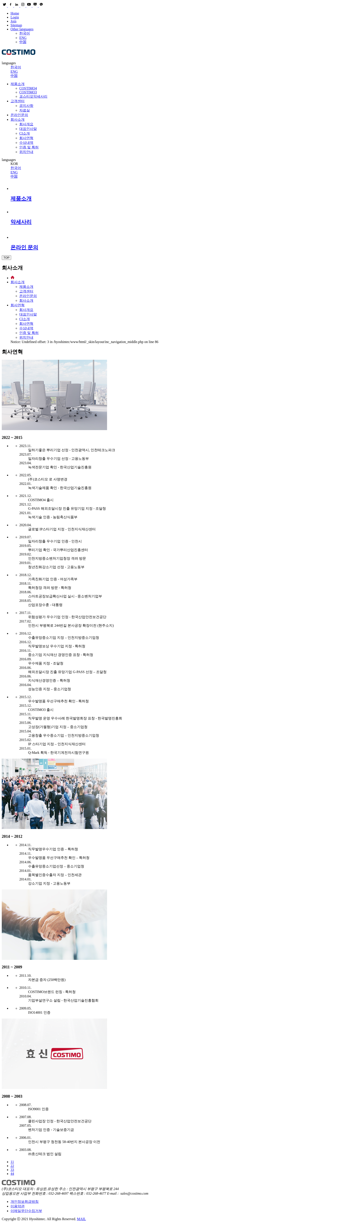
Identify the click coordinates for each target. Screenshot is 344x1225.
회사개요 (26, 124)
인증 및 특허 (29, 147)
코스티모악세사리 (33, 96)
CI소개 (24, 133)
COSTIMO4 (28, 88)
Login (15, 17)
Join (13, 21)
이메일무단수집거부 (26, 1211)
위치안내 (26, 152)
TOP (6, 257)
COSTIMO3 (28, 92)
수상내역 (26, 142)
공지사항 (26, 106)
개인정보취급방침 (25, 1201)
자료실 (24, 110)
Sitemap (16, 25)
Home (15, 13)
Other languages (22, 29)
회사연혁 (26, 138)
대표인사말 (28, 129)
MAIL (81, 1219)
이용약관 (18, 1206)
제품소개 (18, 84)
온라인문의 (19, 115)
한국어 (24, 33)
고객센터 (18, 101)
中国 (22, 42)
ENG (23, 38)
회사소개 (18, 119)
